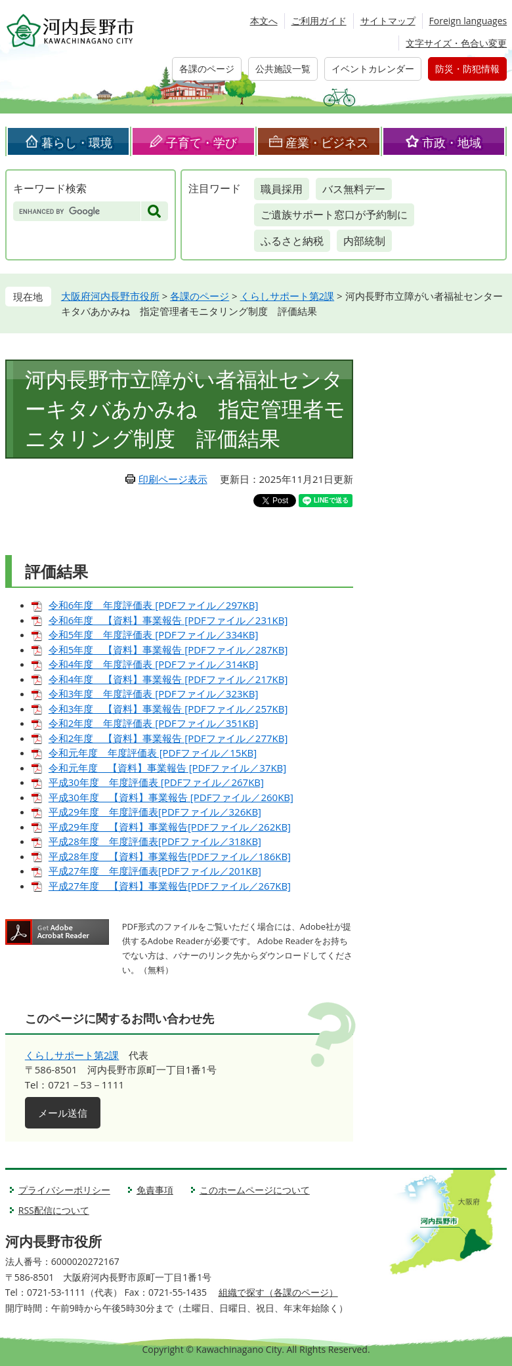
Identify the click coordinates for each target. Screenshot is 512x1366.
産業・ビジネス (327, 142)
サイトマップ (388, 20)
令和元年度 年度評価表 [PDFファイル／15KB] (153, 752)
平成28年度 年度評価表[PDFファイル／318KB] (155, 841)
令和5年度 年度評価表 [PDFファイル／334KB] (154, 634)
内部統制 (364, 241)
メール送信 (62, 1112)
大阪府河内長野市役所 (110, 295)
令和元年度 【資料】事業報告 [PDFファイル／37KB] (167, 767)
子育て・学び (201, 142)
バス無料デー (353, 189)
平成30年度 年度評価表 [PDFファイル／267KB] (156, 782)
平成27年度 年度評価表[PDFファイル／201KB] (155, 870)
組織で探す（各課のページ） (278, 1292)
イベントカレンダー (372, 68)
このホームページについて (255, 1190)
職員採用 (282, 189)
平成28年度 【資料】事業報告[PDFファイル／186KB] (170, 856)
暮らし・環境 (76, 142)
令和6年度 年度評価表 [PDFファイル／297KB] (154, 604)
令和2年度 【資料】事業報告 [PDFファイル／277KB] (168, 738)
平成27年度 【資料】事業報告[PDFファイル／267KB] (170, 885)
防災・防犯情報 (467, 68)
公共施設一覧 (282, 68)
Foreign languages (468, 20)
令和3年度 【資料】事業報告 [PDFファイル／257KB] (168, 708)
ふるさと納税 (292, 241)
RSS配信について (53, 1210)
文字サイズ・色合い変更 (456, 43)
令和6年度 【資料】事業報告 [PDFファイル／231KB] (168, 620)
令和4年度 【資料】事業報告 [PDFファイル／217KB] (168, 679)
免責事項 (155, 1190)
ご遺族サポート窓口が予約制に (334, 214)
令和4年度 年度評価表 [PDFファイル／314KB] (154, 664)
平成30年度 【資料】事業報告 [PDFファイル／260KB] (171, 797)
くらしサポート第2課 (287, 295)
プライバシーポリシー (64, 1190)
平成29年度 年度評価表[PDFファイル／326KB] (155, 811)
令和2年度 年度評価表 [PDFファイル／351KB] (154, 723)
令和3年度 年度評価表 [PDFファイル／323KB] (154, 693)
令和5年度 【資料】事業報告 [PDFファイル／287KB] (168, 649)
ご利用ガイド (319, 20)
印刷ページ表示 (173, 479)
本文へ (264, 20)
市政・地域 (451, 142)
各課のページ (206, 68)
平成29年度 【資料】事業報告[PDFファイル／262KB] (170, 826)
